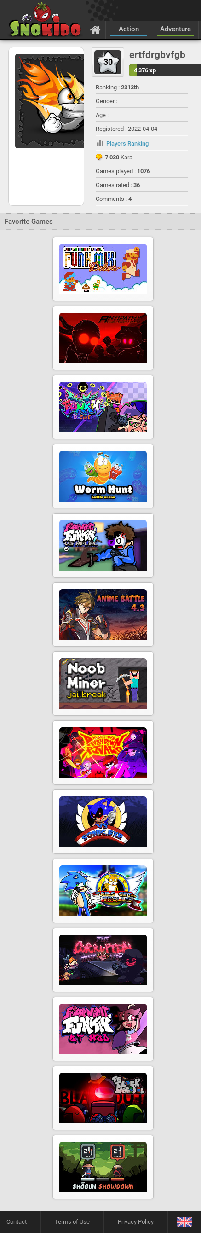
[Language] (184, 1222)
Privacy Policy (136, 1221)
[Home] (95, 29)
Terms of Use (72, 1221)
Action (129, 29)
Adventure (175, 29)
